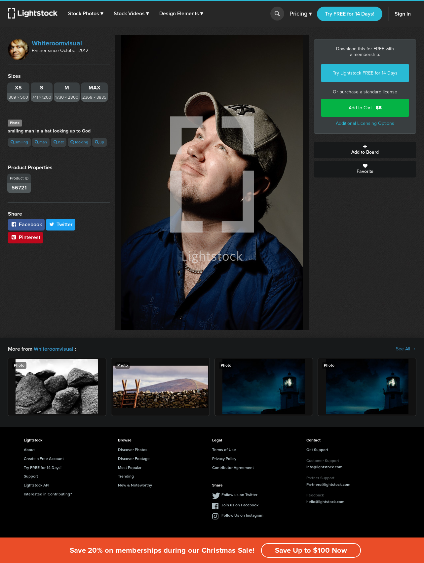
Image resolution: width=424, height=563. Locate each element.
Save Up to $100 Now (311, 550)
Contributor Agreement (233, 468)
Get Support (317, 450)
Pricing (300, 14)
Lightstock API (36, 485)
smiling (19, 142)
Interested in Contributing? (48, 494)
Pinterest (25, 237)
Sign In (403, 14)
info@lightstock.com (324, 467)
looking (79, 142)
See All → (406, 349)
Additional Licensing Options (365, 123)
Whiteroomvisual (57, 43)
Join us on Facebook (239, 505)
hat (59, 142)
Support (31, 476)
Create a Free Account (44, 459)
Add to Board (365, 150)
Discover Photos (132, 450)
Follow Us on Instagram (242, 515)
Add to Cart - (365, 107)
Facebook (26, 224)
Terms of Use (224, 450)
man (41, 142)
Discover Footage (134, 459)
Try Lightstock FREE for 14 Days (365, 73)
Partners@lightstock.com (328, 484)
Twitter (61, 224)
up (99, 142)
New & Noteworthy (135, 485)
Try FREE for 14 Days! (349, 14)
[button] (85, 13)
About (29, 450)
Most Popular (129, 468)
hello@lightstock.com (325, 502)
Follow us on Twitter (239, 495)
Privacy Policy (224, 459)
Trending (126, 476)
